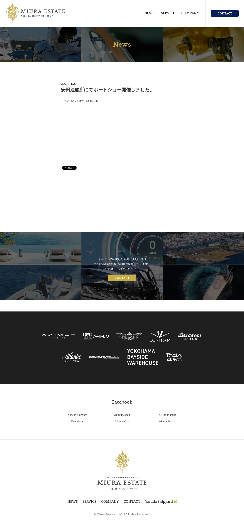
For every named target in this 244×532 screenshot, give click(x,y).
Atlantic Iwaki (166, 421)
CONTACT (225, 13)
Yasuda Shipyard (77, 414)
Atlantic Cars (122, 421)
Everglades (77, 421)
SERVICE (168, 13)
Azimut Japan (122, 414)
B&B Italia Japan (166, 414)
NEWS (149, 13)
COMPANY (190, 13)
